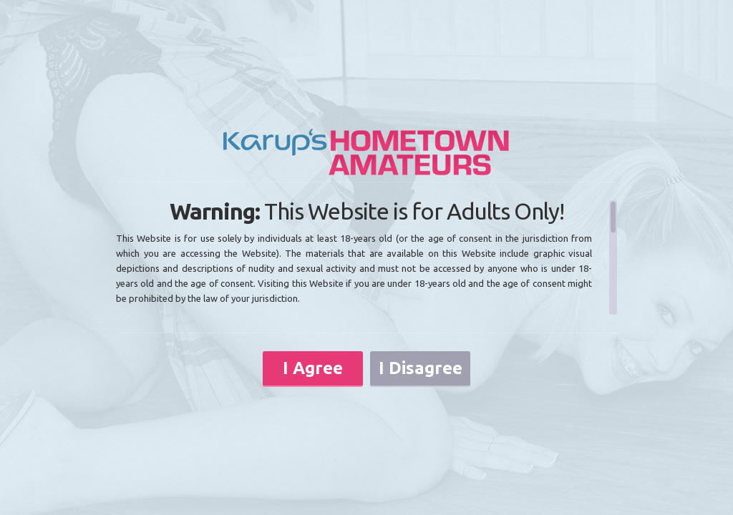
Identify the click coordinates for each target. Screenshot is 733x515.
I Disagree (420, 368)
